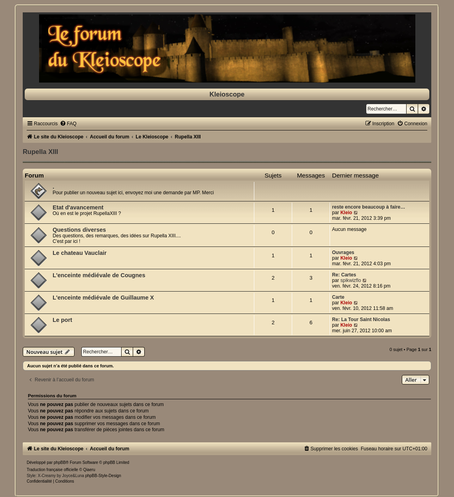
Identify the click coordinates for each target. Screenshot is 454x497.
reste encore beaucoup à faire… (368, 207)
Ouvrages (343, 252)
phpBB (60, 462)
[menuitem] (68, 123)
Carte (338, 297)
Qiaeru (89, 469)
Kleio (346, 212)
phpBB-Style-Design (103, 475)
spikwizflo (350, 280)
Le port (62, 320)
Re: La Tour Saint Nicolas (361, 319)
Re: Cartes (344, 275)
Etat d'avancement (78, 207)
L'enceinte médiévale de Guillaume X (103, 297)
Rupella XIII (40, 151)
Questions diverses (79, 230)
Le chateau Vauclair (80, 253)
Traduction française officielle (52, 469)
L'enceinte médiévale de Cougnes (99, 275)
